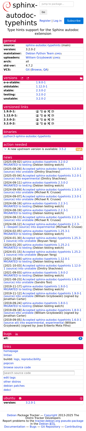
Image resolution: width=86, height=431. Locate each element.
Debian (12, 415)
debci (7, 389)
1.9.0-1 (41, 82)
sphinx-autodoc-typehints (43, 45)
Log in (57, 20)
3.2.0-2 (41, 94)
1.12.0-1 (41, 86)
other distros (12, 381)
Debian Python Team (40, 53)
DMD (58, 53)
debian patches (14, 385)
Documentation (14, 426)
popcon (9, 363)
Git (28, 69)
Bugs (33, 426)
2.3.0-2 (41, 90)
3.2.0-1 (30, 402)
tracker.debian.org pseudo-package (59, 420)
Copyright (50, 415)
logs (16, 359)
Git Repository (50, 426)
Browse (36, 69)
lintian (8, 355)
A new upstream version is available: (43, 149)
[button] (5, 149)
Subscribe (74, 20)
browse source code (17, 367)
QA (45, 69)
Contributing (73, 426)
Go (43, 12)
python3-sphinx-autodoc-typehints (27, 136)
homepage (11, 351)
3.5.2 (62, 149)
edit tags (10, 377)
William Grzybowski (39, 57)
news (8, 157)
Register (45, 20)
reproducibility (31, 359)
